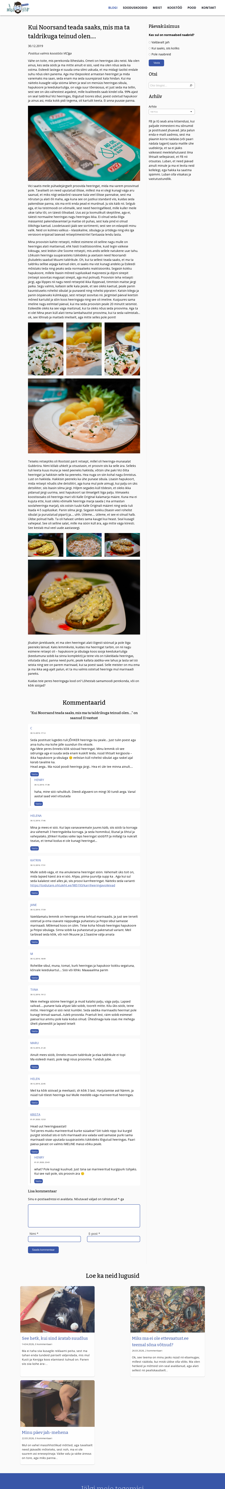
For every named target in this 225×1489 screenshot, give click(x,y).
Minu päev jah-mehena (171, 1341)
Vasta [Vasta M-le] (35, 977)
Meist (157, 8)
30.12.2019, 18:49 (38, 958)
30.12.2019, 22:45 (38, 1084)
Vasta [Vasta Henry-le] (39, 803)
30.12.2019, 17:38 (42, 785)
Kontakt (208, 8)
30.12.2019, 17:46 (38, 820)
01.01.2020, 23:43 (42, 1162)
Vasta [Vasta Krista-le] (35, 1151)
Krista (35, 1114)
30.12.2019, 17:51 (38, 865)
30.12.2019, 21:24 (38, 1048)
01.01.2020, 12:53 (38, 1119)
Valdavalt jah (160, 42)
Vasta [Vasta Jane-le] (35, 942)
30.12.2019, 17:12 (38, 733)
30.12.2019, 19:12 (38, 994)
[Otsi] (191, 85)
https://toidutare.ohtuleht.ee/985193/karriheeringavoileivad (72, 885)
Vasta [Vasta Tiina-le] (35, 1031)
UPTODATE (213, 1483)
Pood (191, 8)
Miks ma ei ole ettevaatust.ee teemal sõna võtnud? (112, 1347)
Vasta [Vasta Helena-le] (35, 848)
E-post (94, 1234)
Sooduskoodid (135, 8)
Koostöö (174, 8)
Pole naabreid (161, 54)
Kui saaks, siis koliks (165, 48)
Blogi (112, 8)
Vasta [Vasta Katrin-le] (35, 893)
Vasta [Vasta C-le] (35, 774)
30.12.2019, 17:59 (38, 909)
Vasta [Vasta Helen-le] (35, 1102)
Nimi (34, 1234)
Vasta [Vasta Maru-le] (35, 1067)
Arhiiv (153, 107)
